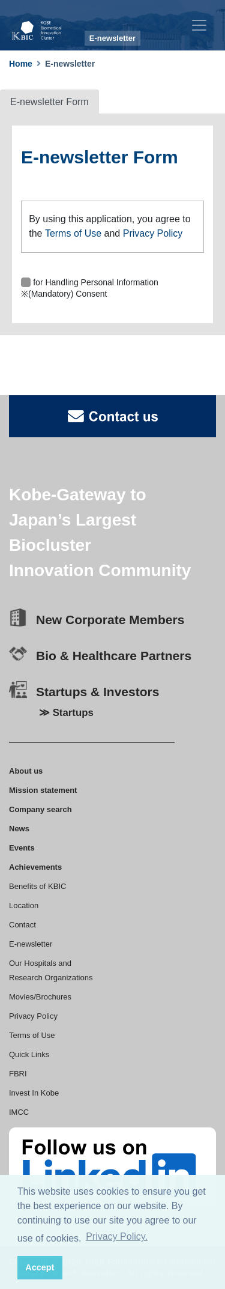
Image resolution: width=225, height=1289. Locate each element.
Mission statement (43, 790)
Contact (22, 924)
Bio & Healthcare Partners (113, 656)
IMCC (19, 1112)
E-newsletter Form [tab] (49, 102)
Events (22, 847)
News (19, 828)
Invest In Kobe (34, 1092)
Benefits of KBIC (37, 886)
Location (23, 905)
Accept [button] (39, 1267)
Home (20, 63)
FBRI (18, 1073)
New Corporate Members (110, 619)
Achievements (35, 867)
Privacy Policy (153, 233)
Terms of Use (73, 233)
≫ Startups (66, 712)
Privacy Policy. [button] (117, 1236)
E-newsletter (30, 943)
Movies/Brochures (40, 996)
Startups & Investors (97, 692)
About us (26, 770)
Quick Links (29, 1054)
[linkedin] (112, 1167)
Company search (40, 809)
